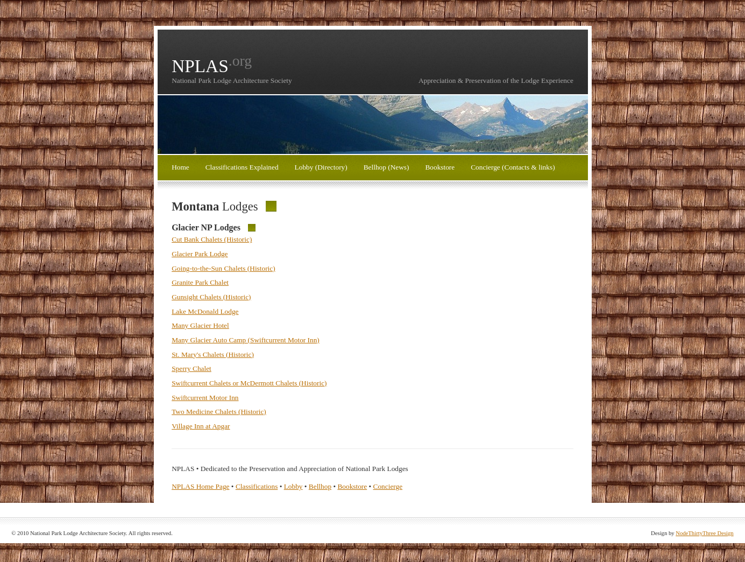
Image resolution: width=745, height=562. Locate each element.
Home (180, 167)
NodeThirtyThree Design (704, 533)
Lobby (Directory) (321, 167)
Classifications (257, 486)
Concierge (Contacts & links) (513, 167)
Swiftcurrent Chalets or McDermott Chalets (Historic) (249, 383)
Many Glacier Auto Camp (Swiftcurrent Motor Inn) (246, 340)
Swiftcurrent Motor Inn (205, 398)
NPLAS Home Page (200, 486)
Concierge (388, 486)
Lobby (293, 486)
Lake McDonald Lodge (205, 311)
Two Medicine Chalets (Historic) (219, 412)
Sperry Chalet (191, 368)
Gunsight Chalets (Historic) (211, 297)
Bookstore (440, 167)
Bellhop (320, 486)
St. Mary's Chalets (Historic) (213, 354)
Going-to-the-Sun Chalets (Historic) (223, 268)
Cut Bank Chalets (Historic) (212, 239)
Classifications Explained (242, 167)
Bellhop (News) (386, 167)
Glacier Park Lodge (200, 254)
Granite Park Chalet (200, 282)
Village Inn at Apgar (201, 426)
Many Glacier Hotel (200, 325)
